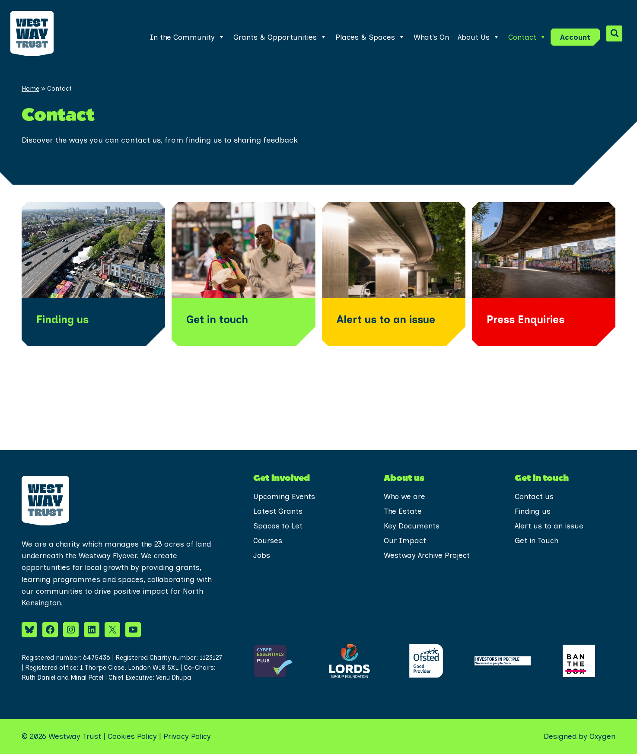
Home (30, 88)
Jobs (261, 555)
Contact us (534, 496)
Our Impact (405, 540)
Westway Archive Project (427, 555)
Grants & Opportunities (280, 37)
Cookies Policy (132, 736)
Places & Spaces (370, 37)
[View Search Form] (614, 33)
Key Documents (412, 526)
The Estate (403, 511)
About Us (479, 37)
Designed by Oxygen (579, 736)
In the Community (187, 37)
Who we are (404, 496)
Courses (267, 540)
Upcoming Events (284, 496)
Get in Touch (536, 540)
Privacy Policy (187, 736)
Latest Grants (278, 511)
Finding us (533, 511)
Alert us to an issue (549, 526)
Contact (527, 37)
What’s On (431, 37)
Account (575, 37)
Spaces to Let (278, 526)
